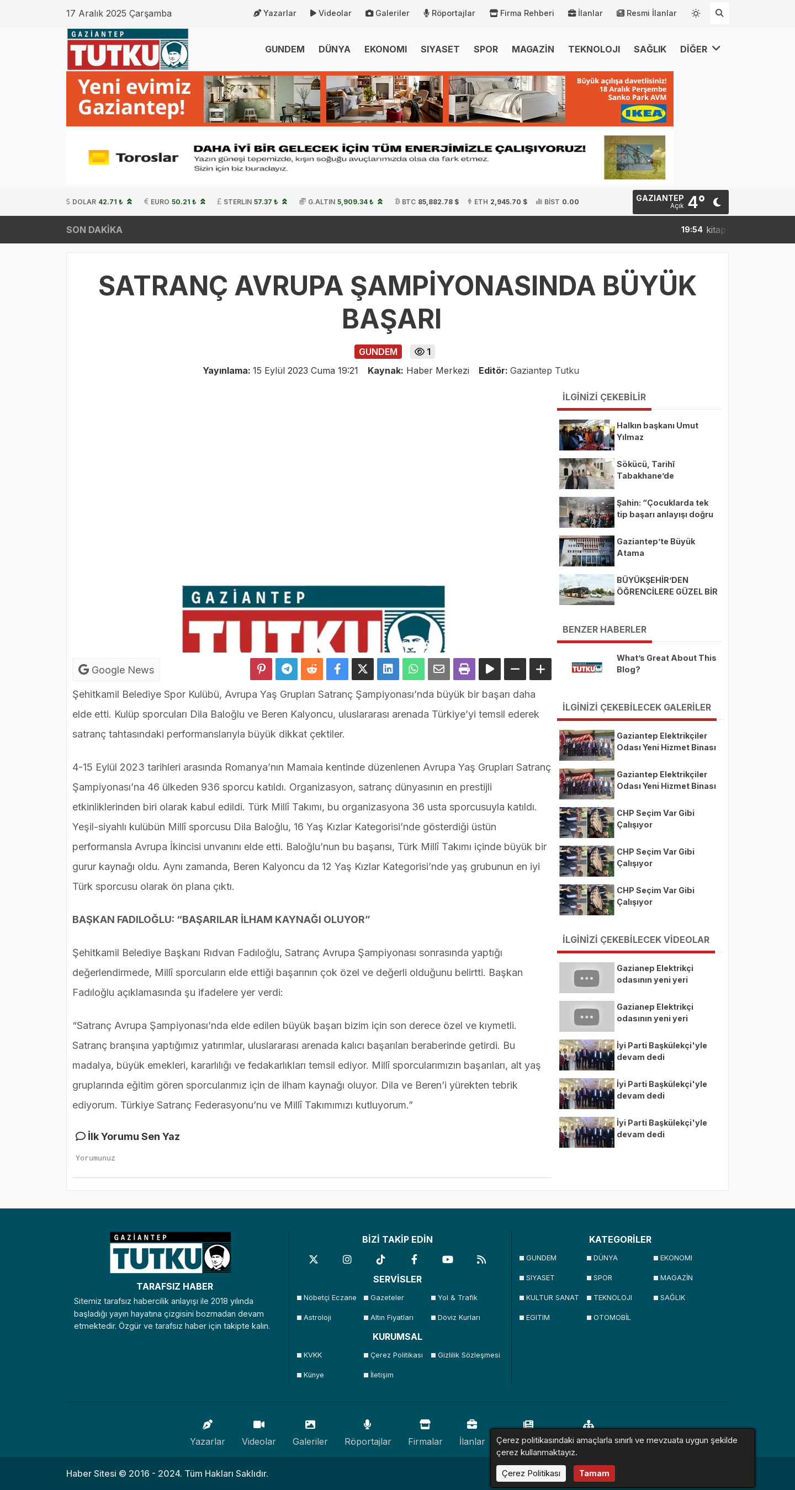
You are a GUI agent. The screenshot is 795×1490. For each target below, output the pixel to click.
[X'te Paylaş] (363, 669)
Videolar (331, 13)
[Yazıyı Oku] (490, 669)
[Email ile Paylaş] (439, 669)
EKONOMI (385, 49)
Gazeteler (387, 1297)
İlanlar (585, 13)
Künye (314, 1375)
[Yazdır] (464, 669)
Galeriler (387, 13)
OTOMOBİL (612, 1317)
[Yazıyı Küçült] (515, 669)
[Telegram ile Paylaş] (286, 669)
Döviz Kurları (459, 1317)
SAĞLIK (650, 49)
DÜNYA (335, 49)
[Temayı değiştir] (696, 11)
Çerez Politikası (396, 1355)
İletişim (382, 1375)
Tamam (594, 1473)
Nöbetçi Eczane (330, 1297)
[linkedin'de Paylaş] (388, 669)
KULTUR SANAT (552, 1297)
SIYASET (440, 49)
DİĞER (700, 49)
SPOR (486, 49)
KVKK (313, 1355)
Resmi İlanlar (647, 13)
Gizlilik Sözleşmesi (468, 1355)
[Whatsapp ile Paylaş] (413, 669)
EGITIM (538, 1317)
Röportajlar (449, 13)
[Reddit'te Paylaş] (312, 669)
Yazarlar (274, 13)
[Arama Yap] (719, 13)
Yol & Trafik (458, 1297)
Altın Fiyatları (392, 1317)
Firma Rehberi (521, 13)
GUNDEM (285, 49)
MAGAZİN (533, 49)
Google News (116, 670)
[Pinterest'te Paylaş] (261, 669)
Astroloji (317, 1317)
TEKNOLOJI (594, 49)
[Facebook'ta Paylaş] (337, 669)
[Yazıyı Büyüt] (540, 669)
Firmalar (425, 1430)
